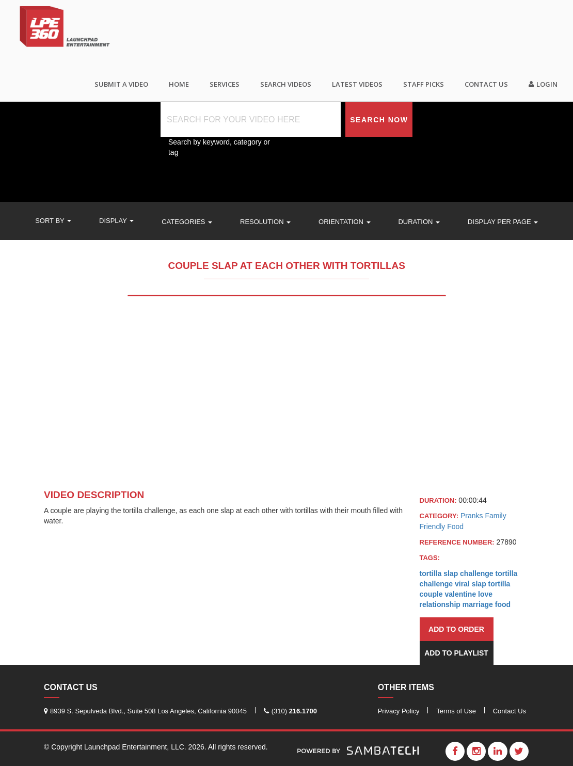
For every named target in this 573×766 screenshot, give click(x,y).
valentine (460, 594)
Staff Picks (423, 84)
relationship (440, 604)
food (503, 604)
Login (543, 84)
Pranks (472, 516)
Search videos (285, 84)
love (485, 594)
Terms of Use (456, 711)
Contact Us (486, 84)
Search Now (379, 120)
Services (225, 84)
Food (455, 526)
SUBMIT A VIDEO (121, 84)
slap (479, 584)
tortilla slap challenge (457, 573)
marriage (478, 604)
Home (179, 84)
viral (462, 584)
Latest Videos (357, 84)
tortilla (499, 584)
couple (431, 594)
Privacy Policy (399, 711)
